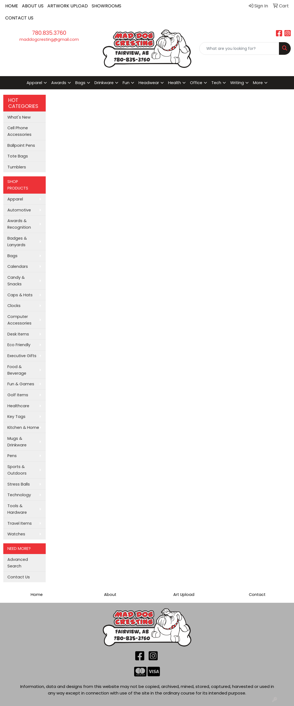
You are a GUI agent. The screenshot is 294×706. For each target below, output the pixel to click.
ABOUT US (33, 6)
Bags (12, 256)
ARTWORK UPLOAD (67, 6)
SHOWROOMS (106, 6)
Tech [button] (216, 82)
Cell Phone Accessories (19, 131)
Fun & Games (20, 384)
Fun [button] (126, 82)
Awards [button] (58, 82)
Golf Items (17, 395)
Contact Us (18, 577)
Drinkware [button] (104, 82)
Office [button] (196, 82)
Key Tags (16, 416)
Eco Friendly (18, 345)
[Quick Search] (239, 48)
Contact (257, 594)
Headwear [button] (149, 82)
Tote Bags (17, 156)
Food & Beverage (16, 370)
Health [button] (174, 82)
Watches (16, 534)
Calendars (17, 266)
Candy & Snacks (16, 281)
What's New (19, 117)
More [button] (258, 82)
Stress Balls (18, 484)
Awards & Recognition (19, 224)
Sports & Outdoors (17, 470)
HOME (11, 6)
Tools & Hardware (17, 509)
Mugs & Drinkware (17, 442)
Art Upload (183, 594)
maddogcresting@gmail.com (49, 39)
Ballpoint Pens (21, 145)
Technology (19, 495)
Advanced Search (17, 563)
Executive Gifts (21, 355)
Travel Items (19, 523)
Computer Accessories (19, 320)
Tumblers (16, 167)
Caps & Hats (20, 295)
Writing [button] (237, 82)
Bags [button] (80, 82)
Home (37, 594)
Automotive (19, 210)
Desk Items (18, 334)
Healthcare (18, 406)
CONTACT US (19, 18)
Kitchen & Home (23, 427)
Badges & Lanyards (17, 242)
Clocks (14, 305)
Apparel (15, 199)
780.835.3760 (49, 33)
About (110, 594)
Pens (12, 455)
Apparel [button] (34, 82)
